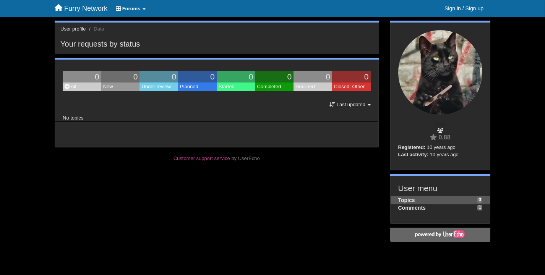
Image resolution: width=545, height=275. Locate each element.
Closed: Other (349, 86)
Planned (189, 86)
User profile (73, 29)
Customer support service (202, 158)
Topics (406, 200)
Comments (412, 208)
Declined (305, 86)
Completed (269, 86)
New (108, 86)
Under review (156, 86)
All (70, 86)
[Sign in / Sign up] (464, 8)
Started (227, 86)
